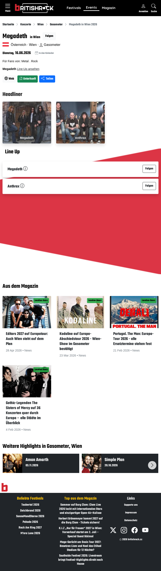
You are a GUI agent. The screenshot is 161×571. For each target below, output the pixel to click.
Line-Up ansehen (28, 69)
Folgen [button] (49, 36)
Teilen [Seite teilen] (47, 78)
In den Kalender (44, 53)
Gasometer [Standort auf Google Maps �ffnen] (49, 45)
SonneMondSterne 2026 (30, 516)
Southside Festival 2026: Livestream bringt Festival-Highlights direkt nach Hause (80, 559)
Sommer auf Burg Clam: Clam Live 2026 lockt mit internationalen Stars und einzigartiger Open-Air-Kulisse (80, 509)
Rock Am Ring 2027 (30, 527)
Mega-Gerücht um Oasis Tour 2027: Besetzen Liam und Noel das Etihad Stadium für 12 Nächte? (80, 546)
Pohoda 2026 (30, 522)
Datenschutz (130, 520)
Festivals (74, 8)
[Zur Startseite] (4, 487)
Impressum (131, 513)
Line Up (12, 152)
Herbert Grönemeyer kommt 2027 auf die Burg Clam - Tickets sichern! (80, 520)
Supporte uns (131, 505)
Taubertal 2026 (30, 505)
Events (91, 7)
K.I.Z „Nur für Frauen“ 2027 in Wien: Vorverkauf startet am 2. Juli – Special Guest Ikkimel (80, 532)
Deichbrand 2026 (30, 510)
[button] (73, 8)
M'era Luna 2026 (30, 533)
